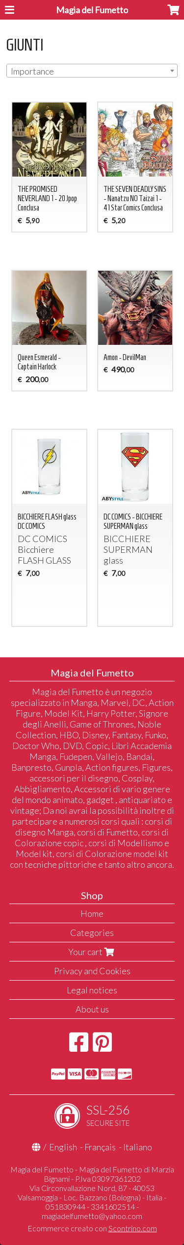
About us (92, 1009)
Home (92, 913)
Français (100, 1146)
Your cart (92, 951)
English (63, 1146)
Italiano (137, 1146)
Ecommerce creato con (92, 1228)
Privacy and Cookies (92, 970)
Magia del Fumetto (92, 9)
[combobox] (92, 71)
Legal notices (92, 990)
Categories (92, 932)
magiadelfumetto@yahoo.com (92, 1215)
